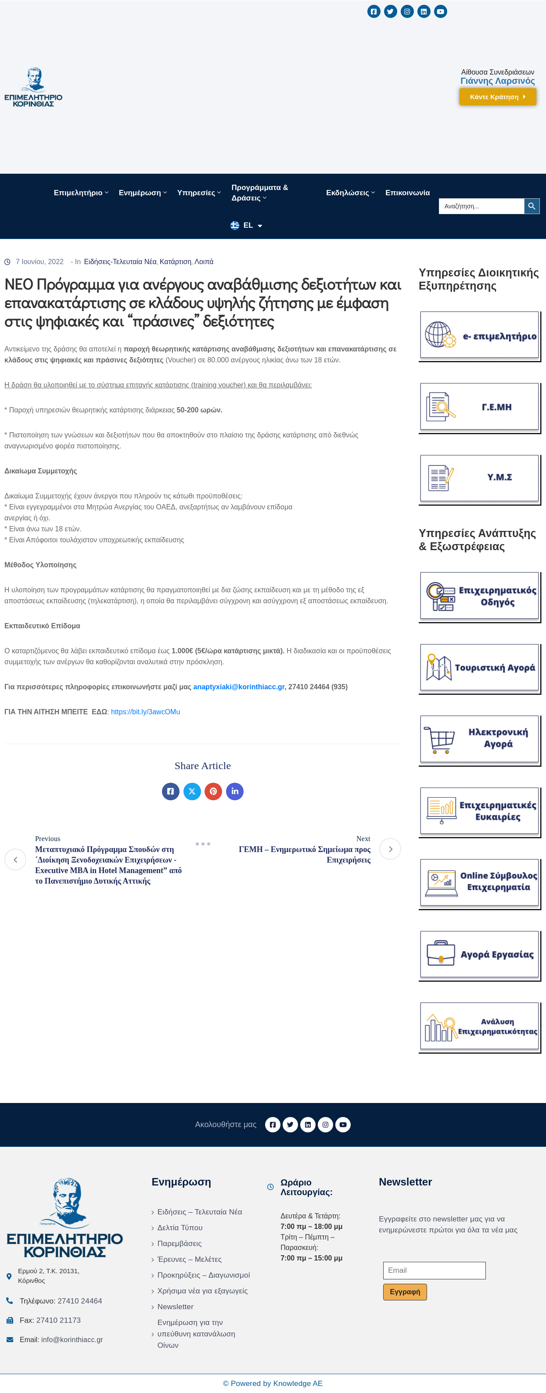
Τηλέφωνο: (61, 1301)
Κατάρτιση (176, 261)
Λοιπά (203, 261)
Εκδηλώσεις (351, 192)
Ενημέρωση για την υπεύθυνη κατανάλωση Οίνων (196, 1334)
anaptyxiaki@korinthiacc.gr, (241, 687)
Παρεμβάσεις (180, 1243)
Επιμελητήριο (82, 192)
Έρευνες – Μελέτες (190, 1259)
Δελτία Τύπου (180, 1228)
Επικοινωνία (407, 193)
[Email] (434, 1270)
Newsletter (176, 1307)
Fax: (50, 1320)
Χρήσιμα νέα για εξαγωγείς (203, 1291)
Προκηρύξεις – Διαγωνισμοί (204, 1275)
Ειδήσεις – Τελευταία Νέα (200, 1212)
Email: (61, 1339)
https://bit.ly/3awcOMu (145, 712)
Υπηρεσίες (200, 192)
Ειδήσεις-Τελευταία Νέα (120, 261)
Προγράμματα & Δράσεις (259, 192)
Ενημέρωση (144, 192)
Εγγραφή (405, 1292)
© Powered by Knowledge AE (273, 1383)
